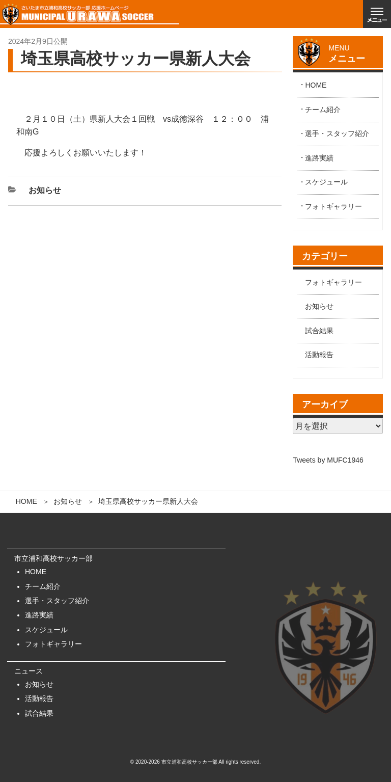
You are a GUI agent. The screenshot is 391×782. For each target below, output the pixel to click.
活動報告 (319, 354)
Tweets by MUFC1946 (328, 460)
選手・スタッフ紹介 (337, 133)
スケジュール (326, 182)
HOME (26, 501)
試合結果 (319, 331)
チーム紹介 (323, 109)
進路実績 (319, 158)
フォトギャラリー (333, 206)
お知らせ (67, 501)
